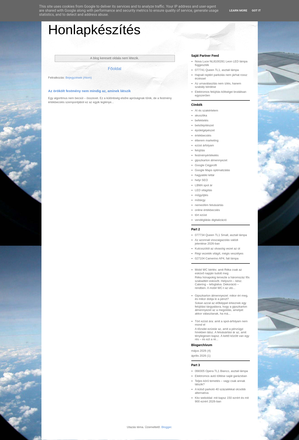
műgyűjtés (201, 195)
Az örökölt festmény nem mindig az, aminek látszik (89, 91)
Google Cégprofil (206, 165)
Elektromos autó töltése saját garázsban (221, 376)
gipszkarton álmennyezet (211, 160)
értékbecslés (203, 135)
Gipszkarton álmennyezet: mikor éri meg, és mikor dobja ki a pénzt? (221, 297)
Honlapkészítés (94, 29)
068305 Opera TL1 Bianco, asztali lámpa (221, 371)
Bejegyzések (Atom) (79, 77)
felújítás (200, 150)
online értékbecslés (207, 210)
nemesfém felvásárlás (209, 205)
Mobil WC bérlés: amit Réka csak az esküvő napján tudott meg (218, 271)
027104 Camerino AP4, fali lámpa (217, 258)
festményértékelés (207, 155)
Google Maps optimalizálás (212, 170)
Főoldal (114, 68)
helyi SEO (201, 180)
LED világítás (203, 190)
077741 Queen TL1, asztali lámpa (217, 70)
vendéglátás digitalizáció (211, 220)
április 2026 (198, 355)
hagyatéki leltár (205, 175)
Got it (256, 10)
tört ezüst (201, 215)
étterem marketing (207, 140)
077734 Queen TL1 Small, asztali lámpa (221, 235)
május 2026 (198, 350)
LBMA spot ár (203, 185)
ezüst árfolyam (204, 145)
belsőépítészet (204, 125)
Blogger (166, 427)
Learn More (238, 10)
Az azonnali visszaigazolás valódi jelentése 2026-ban (216, 241)
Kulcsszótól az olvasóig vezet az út (217, 248)
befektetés (201, 120)
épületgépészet (205, 130)
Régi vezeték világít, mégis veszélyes (219, 253)
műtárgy (200, 200)
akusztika (201, 115)
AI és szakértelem (206, 110)
